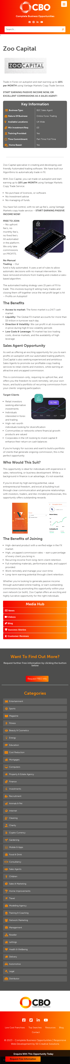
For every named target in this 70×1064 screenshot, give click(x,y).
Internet (11, 810)
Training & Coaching (17, 913)
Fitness (10, 723)
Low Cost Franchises (15, 1027)
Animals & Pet (13, 803)
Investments (13, 789)
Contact (36, 1032)
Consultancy (13, 862)
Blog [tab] (9, 623)
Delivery (11, 956)
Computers (12, 767)
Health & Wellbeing (16, 949)
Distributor (12, 978)
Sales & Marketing (15, 883)
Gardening (12, 840)
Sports (10, 708)
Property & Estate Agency (19, 774)
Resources (50, 1027)
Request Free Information (23, 1059)
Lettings (11, 942)
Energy (10, 737)
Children (11, 876)
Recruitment (13, 796)
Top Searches (35, 1027)
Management (13, 927)
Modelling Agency (16, 905)
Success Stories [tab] (15, 629)
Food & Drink (13, 854)
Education (12, 745)
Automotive (13, 964)
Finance (11, 781)
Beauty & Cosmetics (17, 730)
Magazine (11, 716)
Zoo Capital (19, 48)
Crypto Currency (15, 832)
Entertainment (14, 701)
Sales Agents (13, 869)
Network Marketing (16, 920)
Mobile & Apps (14, 847)
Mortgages (12, 759)
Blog (61, 1027)
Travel (10, 898)
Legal (9, 971)
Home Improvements (17, 891)
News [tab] (9, 610)
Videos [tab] (10, 617)
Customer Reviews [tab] (17, 636)
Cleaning (11, 818)
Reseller (11, 935)
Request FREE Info (37, 678)
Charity (10, 825)
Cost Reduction (14, 752)
